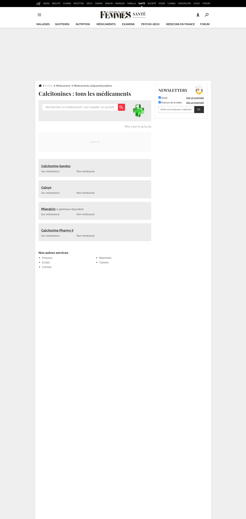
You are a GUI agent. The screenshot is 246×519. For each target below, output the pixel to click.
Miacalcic (48, 209)
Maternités (105, 258)
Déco (89, 3)
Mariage (120, 3)
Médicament (63, 85)
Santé (141, 3)
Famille (131, 3)
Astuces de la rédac (170, 102)
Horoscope (184, 3)
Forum (206, 3)
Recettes (79, 3)
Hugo (197, 3)
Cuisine (67, 3)
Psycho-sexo (150, 24)
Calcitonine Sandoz (56, 166)
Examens (128, 24)
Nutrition (83, 24)
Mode (46, 3)
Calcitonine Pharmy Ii (57, 230)
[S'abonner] (181, 109)
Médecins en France (180, 24)
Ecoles (46, 262)
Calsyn (46, 187)
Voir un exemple (195, 98)
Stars (162, 3)
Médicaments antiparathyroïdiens (93, 85)
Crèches (47, 267)
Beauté (56, 3)
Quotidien (62, 24)
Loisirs (171, 3)
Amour (109, 3)
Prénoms (47, 258)
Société (152, 3)
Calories (104, 262)
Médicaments (106, 24)
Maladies (43, 24)
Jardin (98, 3)
